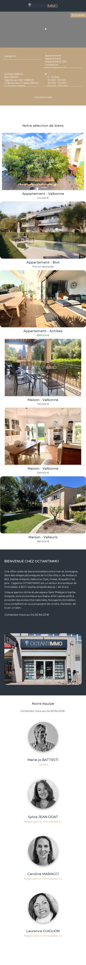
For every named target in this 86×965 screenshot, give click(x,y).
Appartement (62, 55)
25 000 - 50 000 (62, 83)
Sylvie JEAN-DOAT (43, 817)
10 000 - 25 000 (62, 80)
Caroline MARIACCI (43, 874)
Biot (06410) (22, 77)
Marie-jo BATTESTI (43, 760)
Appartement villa (62, 61)
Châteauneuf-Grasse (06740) (22, 83)
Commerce (62, 64)
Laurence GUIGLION (43, 931)
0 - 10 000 (62, 77)
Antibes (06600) (22, 74)
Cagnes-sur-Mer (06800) (22, 80)
